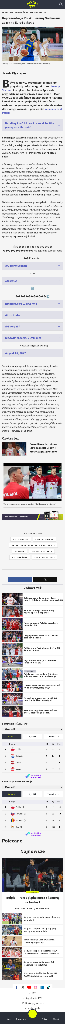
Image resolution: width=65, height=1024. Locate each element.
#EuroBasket (20, 539)
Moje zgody (34, 1008)
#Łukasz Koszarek (41, 551)
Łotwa (18, 762)
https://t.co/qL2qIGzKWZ (21, 303)
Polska (18, 749)
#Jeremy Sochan (44, 539)
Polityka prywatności (33, 1003)
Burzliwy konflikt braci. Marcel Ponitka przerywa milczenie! (30, 125)
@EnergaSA (12, 326)
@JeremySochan (16, 265)
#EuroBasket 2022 (44, 557)
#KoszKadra (13, 315)
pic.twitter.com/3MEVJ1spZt (23, 338)
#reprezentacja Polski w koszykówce (33, 545)
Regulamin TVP (33, 998)
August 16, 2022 (15, 353)
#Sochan (20, 551)
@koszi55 (11, 281)
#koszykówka (19, 557)
